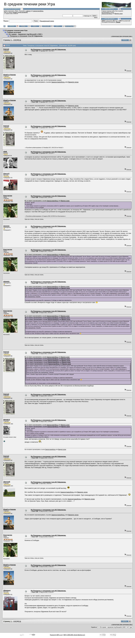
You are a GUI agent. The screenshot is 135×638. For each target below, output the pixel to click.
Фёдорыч (6, 590)
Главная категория (14, 32)
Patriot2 (6, 49)
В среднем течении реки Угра (16, 30)
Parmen (118, 22)
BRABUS (6, 420)
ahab (5, 151)
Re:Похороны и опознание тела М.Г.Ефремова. (48, 49)
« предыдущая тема (116, 36)
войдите (28, 11)
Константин (7, 196)
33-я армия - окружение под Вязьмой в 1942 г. (25, 34)
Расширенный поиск (47, 21)
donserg (6, 226)
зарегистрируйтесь (38, 11)
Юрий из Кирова (9, 75)
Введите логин (119, 13)
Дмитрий (6, 482)
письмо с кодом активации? (20, 12)
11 (20, 40)
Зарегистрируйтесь (107, 13)
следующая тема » (127, 36)
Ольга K (6, 173)
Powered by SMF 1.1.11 (56, 635)
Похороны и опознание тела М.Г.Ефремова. (26, 36)
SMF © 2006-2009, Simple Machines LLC (74, 635)
